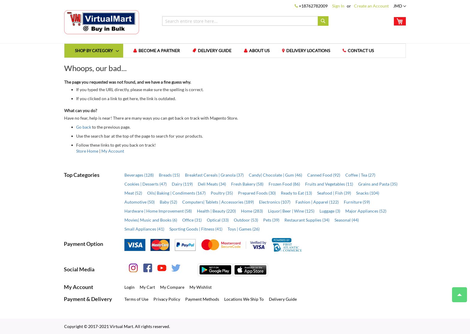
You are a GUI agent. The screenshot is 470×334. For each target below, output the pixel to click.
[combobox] (245, 21)
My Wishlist (200, 287)
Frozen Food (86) (284, 183)
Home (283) (252, 210)
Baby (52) (168, 201)
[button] (399, 6)
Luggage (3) (330, 210)
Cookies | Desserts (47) (145, 183)
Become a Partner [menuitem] (159, 50)
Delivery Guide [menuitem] (214, 50)
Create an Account (371, 5)
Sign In (338, 5)
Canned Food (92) (323, 174)
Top (457, 292)
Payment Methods (202, 299)
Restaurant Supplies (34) (306, 219)
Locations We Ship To (244, 299)
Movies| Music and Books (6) (150, 219)
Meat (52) (133, 192)
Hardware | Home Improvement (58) (158, 210)
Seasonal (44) (347, 219)
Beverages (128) (139, 174)
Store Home (87, 151)
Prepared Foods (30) (257, 192)
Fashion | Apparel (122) (317, 201)
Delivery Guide (283, 299)
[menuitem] (93, 50)
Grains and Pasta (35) (377, 183)
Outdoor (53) (246, 219)
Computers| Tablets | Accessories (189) (218, 201)
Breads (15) (169, 174)
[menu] (235, 51)
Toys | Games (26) (244, 228)
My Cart (147, 287)
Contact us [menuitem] (361, 50)
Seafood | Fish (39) (334, 192)
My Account (112, 151)
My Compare (172, 287)
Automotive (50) (139, 201)
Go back (83, 127)
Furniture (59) (357, 201)
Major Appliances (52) (365, 210)
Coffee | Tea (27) (360, 174)
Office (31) (192, 219)
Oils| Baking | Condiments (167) (176, 192)
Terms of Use (136, 299)
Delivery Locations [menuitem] (308, 50)
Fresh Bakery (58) (247, 183)
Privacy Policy (166, 299)
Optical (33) (218, 219)
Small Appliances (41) (144, 228)
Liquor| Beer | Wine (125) (291, 210)
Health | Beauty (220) (216, 210)
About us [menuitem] (259, 50)
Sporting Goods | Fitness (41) (195, 228)
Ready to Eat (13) (296, 192)
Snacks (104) (367, 192)
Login (129, 287)
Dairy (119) (182, 183)
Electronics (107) (274, 201)
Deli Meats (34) (212, 183)
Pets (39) (271, 219)
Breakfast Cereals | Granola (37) (214, 174)
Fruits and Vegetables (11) (329, 183)
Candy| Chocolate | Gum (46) (275, 174)
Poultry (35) (222, 192)
